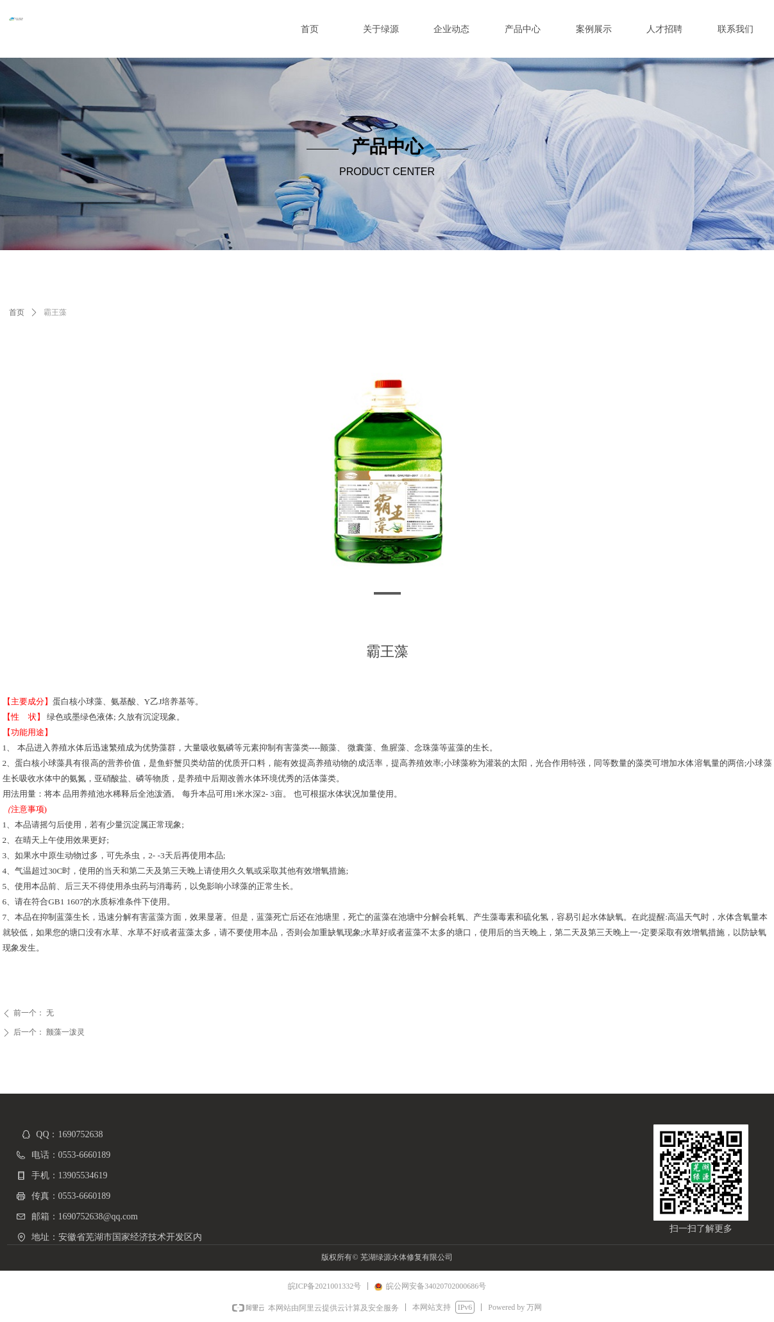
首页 (16, 312)
